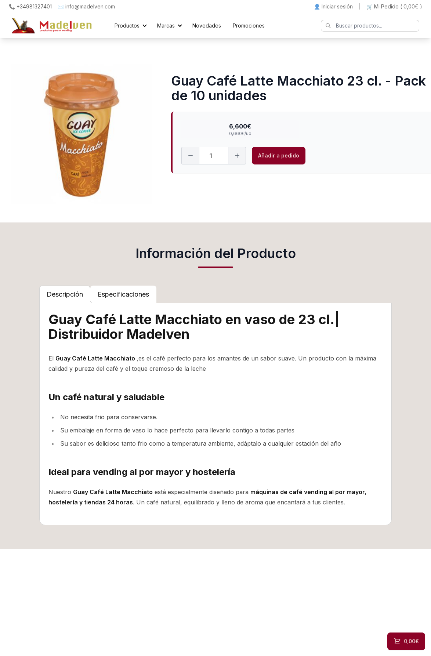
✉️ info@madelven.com (86, 6)
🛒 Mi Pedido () (394, 6)
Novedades (206, 25)
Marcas (166, 25)
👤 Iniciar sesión (333, 6)
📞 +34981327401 (30, 6)
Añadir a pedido (278, 155)
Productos (127, 25)
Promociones (249, 25)
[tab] (64, 294)
